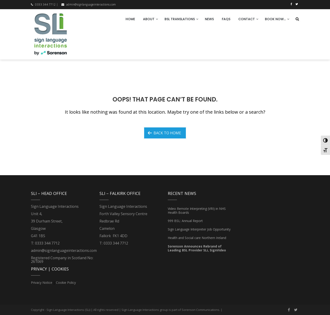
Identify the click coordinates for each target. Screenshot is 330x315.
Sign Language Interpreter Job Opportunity (199, 229)
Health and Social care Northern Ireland (197, 238)
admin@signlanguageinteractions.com (91, 4)
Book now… (275, 19)
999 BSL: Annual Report (185, 221)
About (148, 19)
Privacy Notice (41, 282)
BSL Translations (180, 19)
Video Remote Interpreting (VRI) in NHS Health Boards (197, 210)
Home (130, 19)
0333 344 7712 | (46, 4)
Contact (246, 19)
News (209, 19)
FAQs (226, 19)
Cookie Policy (66, 282)
